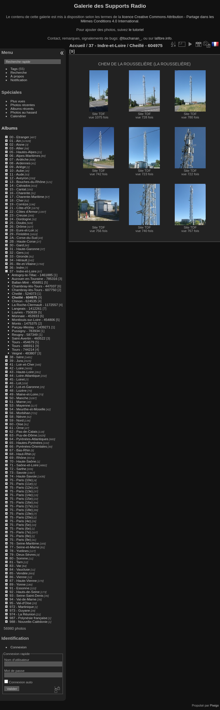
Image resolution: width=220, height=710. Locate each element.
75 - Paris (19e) (21, 513)
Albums (9, 128)
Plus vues (18, 101)
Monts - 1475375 (24, 323)
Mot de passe (14, 670)
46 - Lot (15, 383)
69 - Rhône (17, 457)
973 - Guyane (19, 610)
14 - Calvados (19, 185)
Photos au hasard (24, 112)
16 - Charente (19, 193)
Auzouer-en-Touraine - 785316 (35, 278)
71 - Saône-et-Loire (23, 465)
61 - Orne (16, 428)
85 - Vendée (18, 573)
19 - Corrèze (18, 204)
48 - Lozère (18, 390)
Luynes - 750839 (24, 312)
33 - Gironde (18, 256)
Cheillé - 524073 (24, 293)
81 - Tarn (16, 562)
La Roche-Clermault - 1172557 (35, 305)
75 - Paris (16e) (21, 502)
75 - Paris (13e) (21, 491)
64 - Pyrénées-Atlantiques (28, 439)
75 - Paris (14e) (21, 495)
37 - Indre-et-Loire (22, 271)
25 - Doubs (17, 223)
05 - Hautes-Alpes (22, 152)
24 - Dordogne (20, 219)
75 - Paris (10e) (21, 480)
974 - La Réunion (22, 614)
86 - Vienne (18, 577)
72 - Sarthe (17, 469)
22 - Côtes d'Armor (23, 211)
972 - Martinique (21, 606)
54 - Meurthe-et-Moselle (27, 409)
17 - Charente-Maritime (26, 196)
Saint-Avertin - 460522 (28, 338)
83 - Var (15, 565)
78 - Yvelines (19, 551)
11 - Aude (16, 174)
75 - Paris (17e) (21, 506)
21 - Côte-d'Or (20, 208)
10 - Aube (16, 170)
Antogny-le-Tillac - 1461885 (32, 275)
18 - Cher (16, 200)
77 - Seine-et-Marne (24, 547)
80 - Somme (18, 558)
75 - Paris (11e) (21, 483)
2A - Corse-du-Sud (23, 237)
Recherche (19, 72)
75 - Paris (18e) (21, 510)
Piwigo (214, 705)
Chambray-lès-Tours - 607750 (34, 290)
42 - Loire (16, 368)
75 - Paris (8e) (20, 536)
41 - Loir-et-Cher (21, 364)
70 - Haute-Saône (22, 461)
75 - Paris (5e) (20, 524)
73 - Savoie (18, 472)
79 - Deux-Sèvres (22, 554)
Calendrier (18, 116)
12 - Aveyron (18, 178)
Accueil (77, 45)
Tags (14, 69)
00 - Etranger (19, 137)
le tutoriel (136, 30)
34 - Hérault (18, 260)
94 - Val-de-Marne (22, 599)
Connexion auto (18, 682)
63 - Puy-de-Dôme (23, 435)
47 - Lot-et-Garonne (24, 387)
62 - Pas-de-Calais (23, 431)
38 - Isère (16, 357)
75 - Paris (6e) (20, 528)
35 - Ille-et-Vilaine (22, 264)
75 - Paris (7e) (20, 532)
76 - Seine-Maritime (24, 543)
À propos (17, 76)
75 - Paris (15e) (21, 498)
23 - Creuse (18, 215)
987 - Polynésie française (28, 618)
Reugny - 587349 (25, 334)
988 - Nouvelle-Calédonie (28, 621)
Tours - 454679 (23, 342)
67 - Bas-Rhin (19, 450)
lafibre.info (163, 38)
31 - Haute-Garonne (24, 249)
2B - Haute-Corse (22, 241)
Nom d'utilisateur (16, 660)
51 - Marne (17, 401)
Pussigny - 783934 (26, 331)
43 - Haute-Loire (21, 372)
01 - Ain (15, 141)
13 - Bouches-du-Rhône (27, 182)
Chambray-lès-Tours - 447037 (34, 286)
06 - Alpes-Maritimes (24, 155)
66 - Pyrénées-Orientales (28, 446)
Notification (19, 80)
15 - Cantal (17, 189)
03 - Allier (16, 148)
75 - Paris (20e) (21, 517)
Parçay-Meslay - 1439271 (31, 327)
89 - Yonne (17, 584)
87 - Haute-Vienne (23, 580)
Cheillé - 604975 (24, 297)
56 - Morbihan (19, 413)
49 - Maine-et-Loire (23, 394)
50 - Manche (18, 398)
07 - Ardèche (19, 159)
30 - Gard (16, 245)
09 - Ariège (17, 167)
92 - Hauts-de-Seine (24, 592)
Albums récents (22, 108)
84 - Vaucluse (19, 569)
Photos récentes (23, 105)
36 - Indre (16, 267)
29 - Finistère (19, 234)
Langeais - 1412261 (27, 308)
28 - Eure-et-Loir (21, 230)
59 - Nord (16, 420)
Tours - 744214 (23, 349)
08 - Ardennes (19, 163)
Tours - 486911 (23, 346)
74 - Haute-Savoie (23, 476)
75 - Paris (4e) (20, 521)
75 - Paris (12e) (21, 487)
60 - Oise (16, 424)
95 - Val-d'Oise (20, 603)
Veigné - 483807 (24, 353)
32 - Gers (16, 252)
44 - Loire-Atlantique (24, 375)
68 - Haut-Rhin (20, 454)
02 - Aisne (16, 144)
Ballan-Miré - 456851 (27, 282)
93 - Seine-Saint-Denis (26, 595)
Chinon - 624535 (24, 301)
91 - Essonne (19, 588)
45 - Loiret (17, 379)
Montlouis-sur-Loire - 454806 (33, 319)
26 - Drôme (17, 226)
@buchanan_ (130, 38)
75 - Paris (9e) (20, 539)
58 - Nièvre (17, 416)
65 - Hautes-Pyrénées (25, 442)
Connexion (19, 647)
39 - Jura (16, 360)
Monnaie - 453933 (25, 316)
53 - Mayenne (19, 405)
